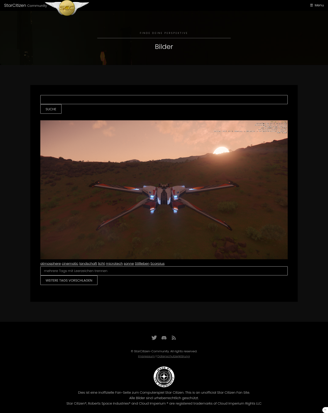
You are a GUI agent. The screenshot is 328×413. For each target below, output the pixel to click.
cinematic (70, 263)
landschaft (88, 263)
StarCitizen (25, 5)
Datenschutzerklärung (173, 356)
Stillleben (142, 263)
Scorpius (157, 263)
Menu (319, 5)
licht (101, 263)
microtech (114, 263)
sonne (129, 263)
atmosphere (50, 263)
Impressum (146, 356)
